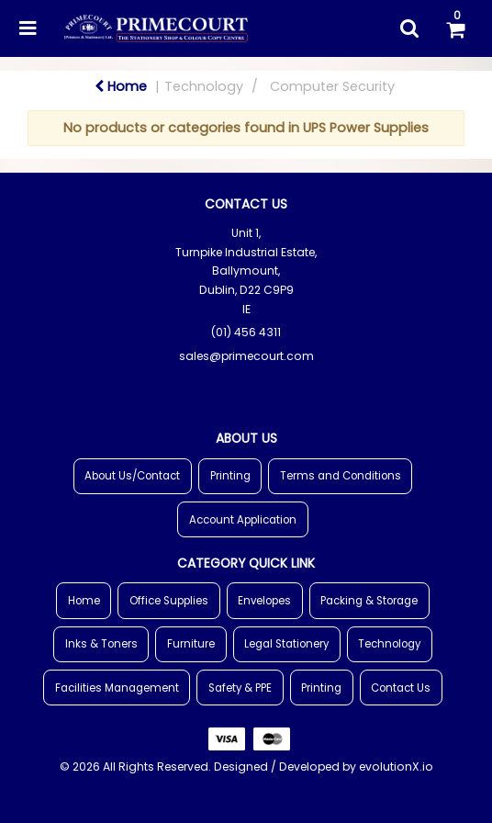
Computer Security (332, 86)
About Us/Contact (132, 475)
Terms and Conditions (340, 475)
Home (121, 86)
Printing (230, 475)
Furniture (191, 644)
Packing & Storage (369, 600)
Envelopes (264, 600)
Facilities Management (117, 688)
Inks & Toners (101, 644)
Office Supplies (168, 600)
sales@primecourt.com (246, 356)
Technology (203, 86)
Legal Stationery (286, 644)
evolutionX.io (396, 766)
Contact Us (400, 688)
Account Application (242, 520)
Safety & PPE (240, 688)
